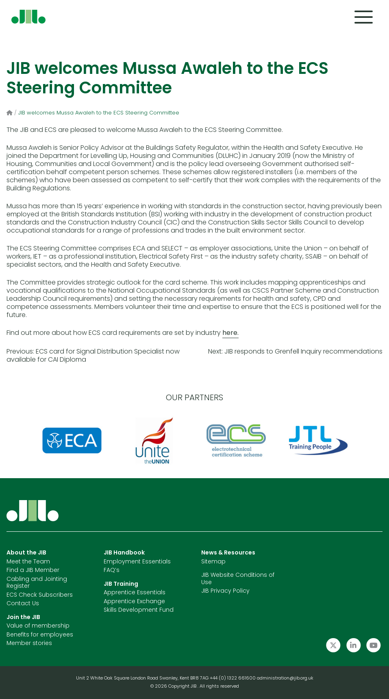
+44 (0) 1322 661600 (233, 678)
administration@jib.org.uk (285, 678)
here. (230, 333)
